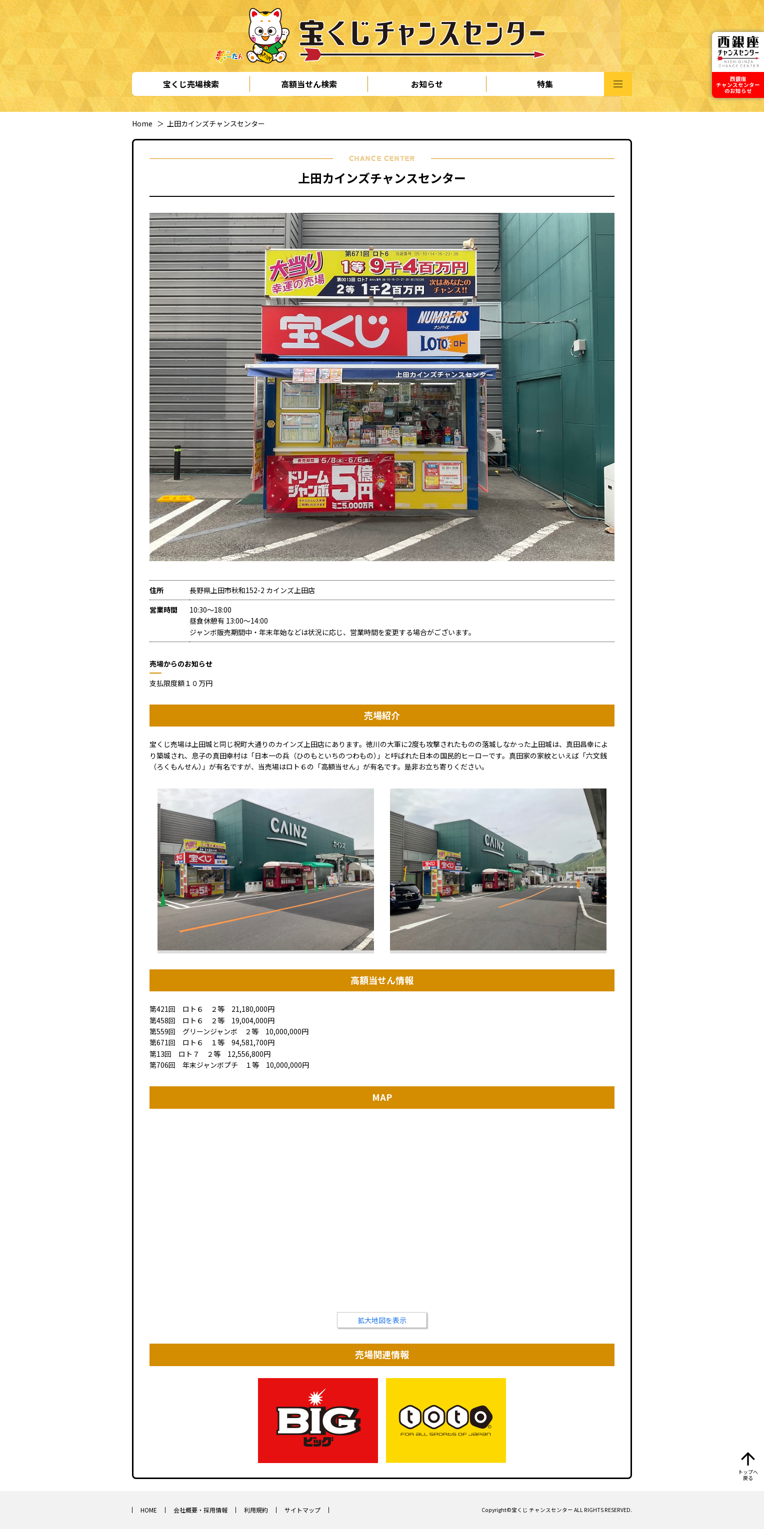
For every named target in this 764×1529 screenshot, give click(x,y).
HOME (148, 1510)
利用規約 (256, 1510)
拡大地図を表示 (382, 1320)
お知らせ (427, 84)
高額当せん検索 (309, 84)
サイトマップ (302, 1510)
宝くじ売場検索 (191, 84)
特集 (545, 84)
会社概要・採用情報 (201, 1510)
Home (142, 123)
